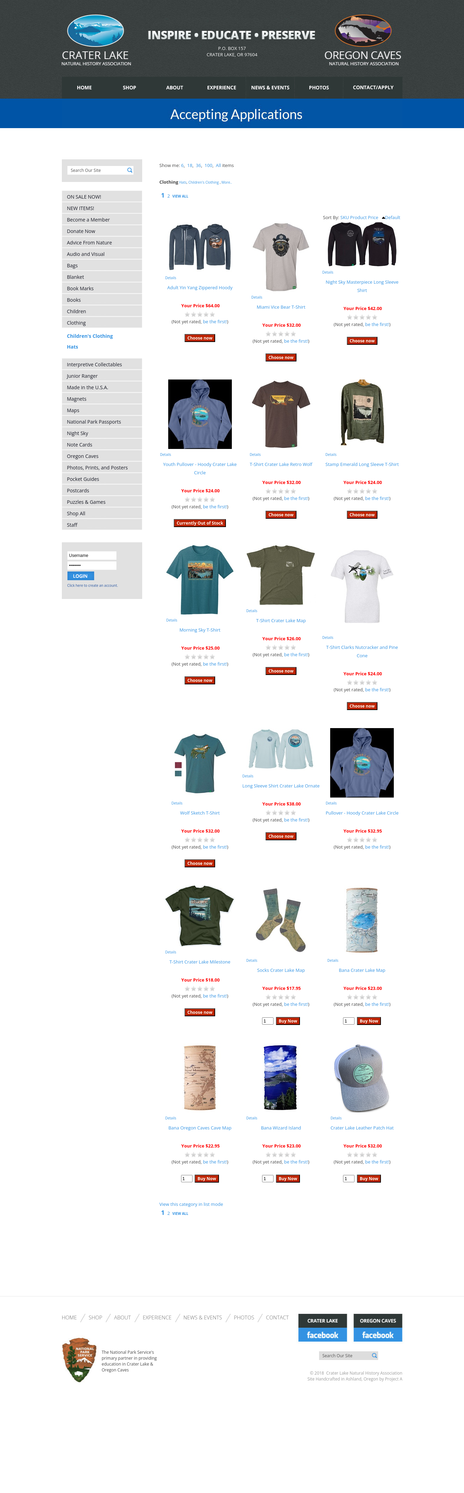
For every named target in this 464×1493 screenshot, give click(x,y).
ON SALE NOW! (84, 196)
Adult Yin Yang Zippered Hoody (200, 287)
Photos (244, 1317)
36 (198, 165)
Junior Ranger (82, 376)
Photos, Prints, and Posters (97, 467)
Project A (393, 1379)
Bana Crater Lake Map (362, 970)
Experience (157, 1317)
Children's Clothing (90, 336)
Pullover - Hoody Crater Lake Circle (362, 813)
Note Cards (79, 444)
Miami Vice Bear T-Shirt (281, 307)
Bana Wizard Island (281, 1128)
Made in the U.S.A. (87, 387)
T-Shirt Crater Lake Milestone (199, 962)
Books (74, 300)
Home (69, 1317)
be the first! (215, 321)
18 (190, 165)
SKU (344, 217)
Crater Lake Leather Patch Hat (362, 1128)
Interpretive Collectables (94, 364)
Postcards (78, 490)
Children (76, 311)
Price (373, 217)
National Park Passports (94, 421)
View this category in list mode (191, 1204)
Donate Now (81, 231)
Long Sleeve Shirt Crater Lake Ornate (280, 786)
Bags (72, 265)
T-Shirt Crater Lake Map (281, 620)
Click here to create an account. (92, 585)
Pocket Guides (83, 479)
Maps (73, 410)
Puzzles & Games (86, 502)
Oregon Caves (83, 456)
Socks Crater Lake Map (281, 970)
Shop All (76, 513)
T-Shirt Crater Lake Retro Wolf (281, 464)
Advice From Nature (89, 242)
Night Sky (77, 433)
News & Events (203, 1317)
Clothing (76, 322)
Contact (277, 1317)
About (122, 1317)
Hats (72, 346)
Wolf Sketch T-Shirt (200, 813)
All (218, 165)
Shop (95, 1317)
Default (391, 217)
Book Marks (80, 288)
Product (358, 217)
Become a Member (88, 219)
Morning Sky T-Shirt (199, 630)
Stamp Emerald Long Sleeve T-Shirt (362, 464)
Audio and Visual (86, 254)
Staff (72, 525)
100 (208, 165)
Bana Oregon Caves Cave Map (199, 1128)
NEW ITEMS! (80, 208)
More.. (226, 182)
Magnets (77, 398)
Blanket (75, 277)
